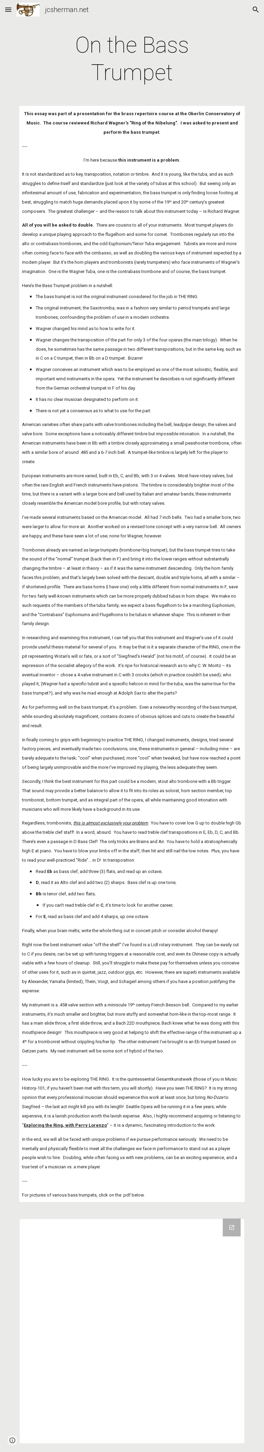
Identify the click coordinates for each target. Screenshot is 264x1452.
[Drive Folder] (131, 1331)
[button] (8, 9)
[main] (132, 59)
